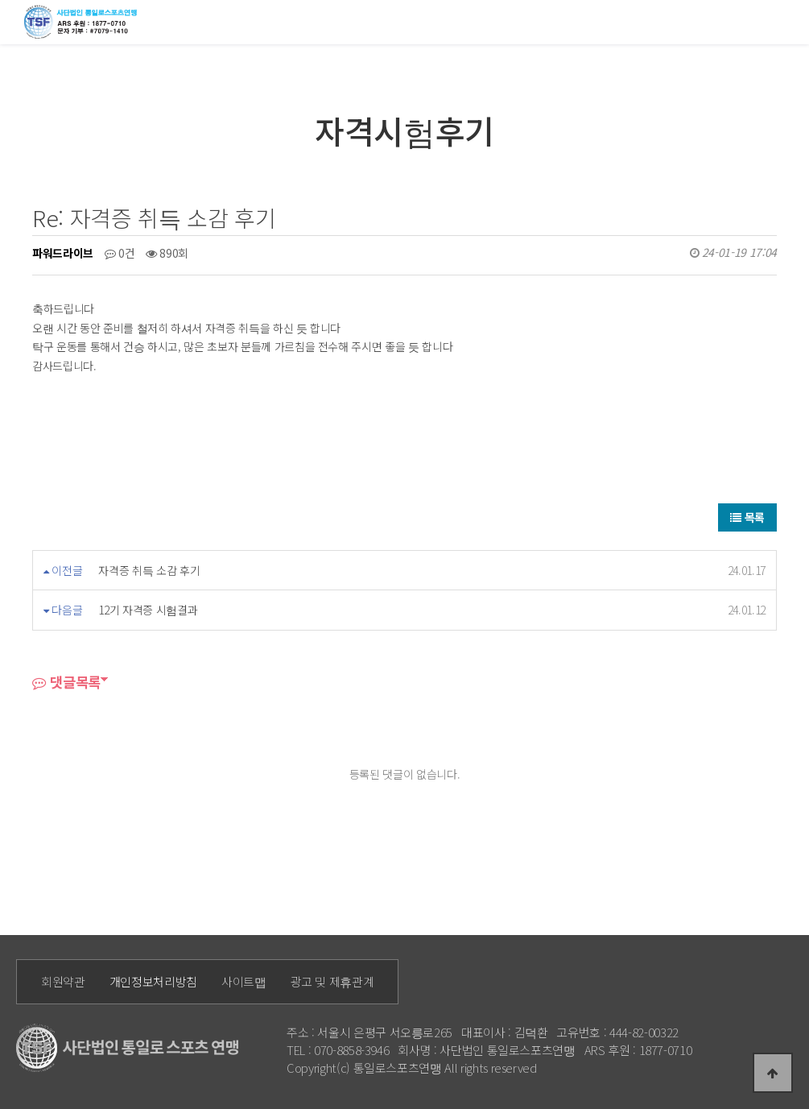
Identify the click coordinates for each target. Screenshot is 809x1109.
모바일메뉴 (789, 20)
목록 (747, 517)
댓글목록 (66, 682)
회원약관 (63, 981)
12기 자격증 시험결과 (147, 610)
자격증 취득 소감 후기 (149, 570)
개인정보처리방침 (153, 981)
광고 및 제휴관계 (332, 981)
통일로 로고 (83, 22)
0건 (120, 253)
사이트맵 (243, 981)
